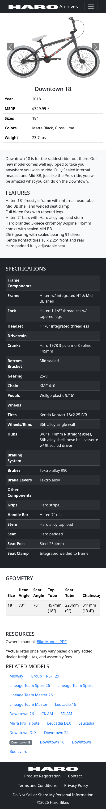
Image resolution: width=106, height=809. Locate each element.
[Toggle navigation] (91, 6)
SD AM (66, 713)
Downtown (81, 742)
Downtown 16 (52, 742)
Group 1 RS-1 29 (45, 676)
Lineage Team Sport (75, 685)
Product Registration (42, 776)
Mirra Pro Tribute (24, 723)
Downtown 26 (21, 713)
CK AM (47, 713)
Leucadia (86, 723)
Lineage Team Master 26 (31, 695)
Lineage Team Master (28, 704)
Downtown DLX (23, 732)
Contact (77, 776)
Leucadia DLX (59, 723)
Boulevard (18, 751)
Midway (16, 676)
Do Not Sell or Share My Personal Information (53, 794)
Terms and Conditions (39, 785)
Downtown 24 (56, 732)
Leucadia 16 (65, 704)
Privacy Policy (78, 785)
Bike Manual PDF (51, 641)
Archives (43, 6)
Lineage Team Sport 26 (29, 685)
